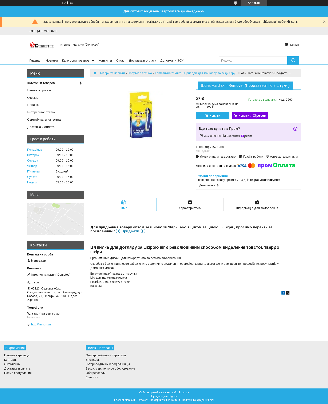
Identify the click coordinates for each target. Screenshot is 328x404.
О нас (120, 60)
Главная (35, 60)
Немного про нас (39, 90)
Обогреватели (96, 373)
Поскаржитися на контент (165, 400)
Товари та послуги (112, 73)
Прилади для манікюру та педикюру (209, 73)
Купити (214, 115)
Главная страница (16, 355)
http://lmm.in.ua (41, 324)
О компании (12, 364)
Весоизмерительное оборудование (110, 368)
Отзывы (33, 97)
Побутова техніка (140, 73)
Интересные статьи (41, 112)
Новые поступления (18, 373)
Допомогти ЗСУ (171, 60)
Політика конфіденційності (198, 400)
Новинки (52, 60)
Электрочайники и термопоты (106, 355)
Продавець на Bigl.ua (164, 396)
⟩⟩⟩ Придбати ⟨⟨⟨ (130, 231)
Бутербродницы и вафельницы (108, 364)
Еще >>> (92, 377)
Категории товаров (76, 60)
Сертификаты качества (44, 119)
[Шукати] (293, 60)
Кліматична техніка (168, 73)
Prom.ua (184, 392)
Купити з (252, 116)
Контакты (105, 60)
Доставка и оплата (142, 60)
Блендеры (93, 359)
